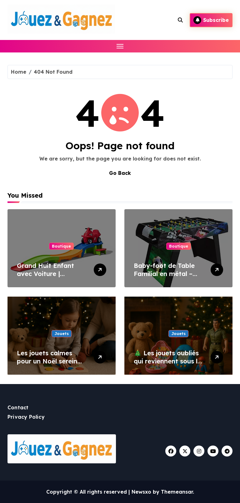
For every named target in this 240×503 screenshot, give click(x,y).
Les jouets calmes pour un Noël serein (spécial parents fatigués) (47, 365)
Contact (18, 407)
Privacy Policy (26, 417)
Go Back (120, 173)
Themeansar (177, 492)
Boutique (61, 246)
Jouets (61, 333)
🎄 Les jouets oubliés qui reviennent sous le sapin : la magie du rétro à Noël (167, 365)
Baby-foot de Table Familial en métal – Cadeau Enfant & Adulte (164, 278)
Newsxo (141, 492)
